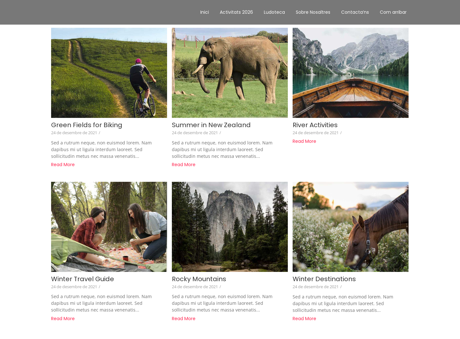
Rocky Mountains (199, 279)
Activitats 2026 (236, 12)
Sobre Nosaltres (313, 12)
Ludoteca (274, 12)
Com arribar (393, 12)
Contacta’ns (355, 12)
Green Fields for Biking (86, 125)
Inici (204, 12)
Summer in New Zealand (211, 125)
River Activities (315, 125)
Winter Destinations (324, 279)
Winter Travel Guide (82, 279)
